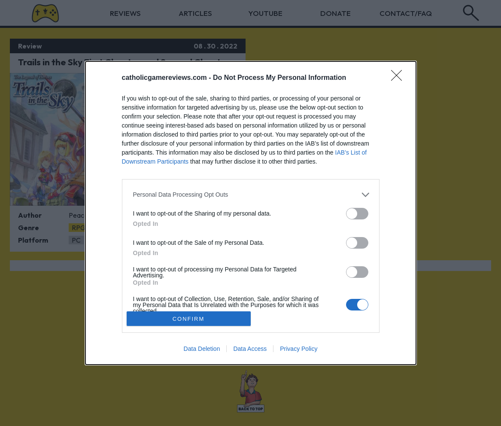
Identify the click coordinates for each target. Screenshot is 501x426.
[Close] (399, 78)
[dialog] (250, 213)
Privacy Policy (298, 348)
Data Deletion (202, 348)
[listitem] (250, 194)
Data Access (250, 348)
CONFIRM (189, 318)
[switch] (357, 213)
